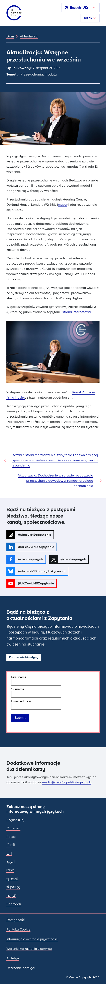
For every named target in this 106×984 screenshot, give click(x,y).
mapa (62, 204)
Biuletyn (12, 958)
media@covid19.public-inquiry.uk (66, 782)
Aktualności (29, 36)
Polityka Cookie (18, 929)
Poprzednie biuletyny (23, 657)
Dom (10, 36)
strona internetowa (76, 312)
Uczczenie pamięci (20, 968)
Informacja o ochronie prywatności (32, 939)
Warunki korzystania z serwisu (29, 949)
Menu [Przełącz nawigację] (90, 18)
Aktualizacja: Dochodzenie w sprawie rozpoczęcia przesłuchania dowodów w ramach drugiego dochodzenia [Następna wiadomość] (55, 480)
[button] (81, 7)
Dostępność (15, 920)
